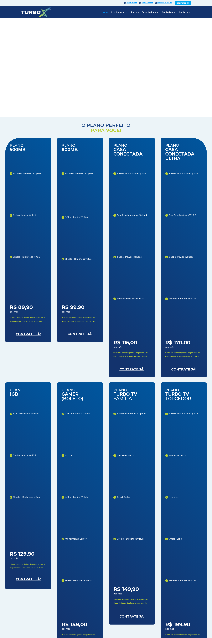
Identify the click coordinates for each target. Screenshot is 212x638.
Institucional (118, 12)
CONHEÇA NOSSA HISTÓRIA (39, 423)
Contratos (167, 12)
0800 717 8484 (51, 630)
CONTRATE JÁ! (119, 591)
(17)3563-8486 (110, 607)
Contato (183, 12)
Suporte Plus (149, 12)
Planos (135, 12)
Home (105, 12)
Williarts (177, 619)
